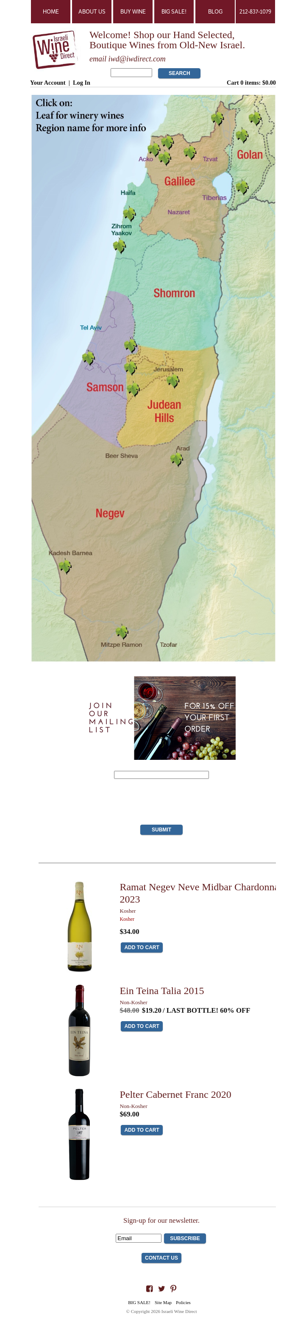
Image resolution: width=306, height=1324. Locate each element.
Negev (110, 512)
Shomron (175, 294)
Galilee (181, 181)
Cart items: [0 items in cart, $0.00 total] (251, 82)
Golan (248, 152)
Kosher (128, 911)
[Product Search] (131, 72)
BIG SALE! (173, 11)
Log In (81, 82)
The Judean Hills (164, 409)
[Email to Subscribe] (138, 1238)
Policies (183, 1302)
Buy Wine (133, 11)
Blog (215, 11)
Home (51, 11)
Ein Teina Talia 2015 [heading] (162, 990)
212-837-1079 (255, 11)
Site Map (163, 1302)
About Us (92, 11)
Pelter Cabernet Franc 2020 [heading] (175, 1094)
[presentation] (161, 803)
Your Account (48, 82)
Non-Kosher (133, 1002)
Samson (103, 385)
